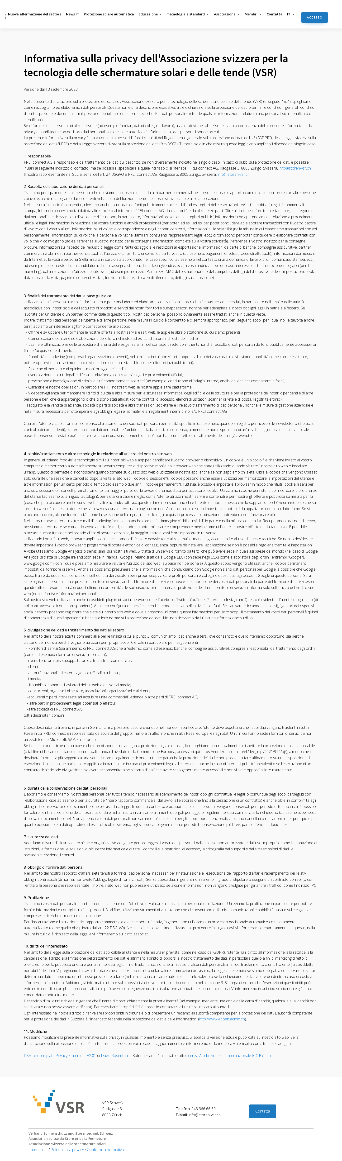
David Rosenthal (114, 1055)
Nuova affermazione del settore (34, 14)
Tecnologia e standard (188, 14)
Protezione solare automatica (109, 14)
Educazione (150, 14)
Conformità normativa (105, 1149)
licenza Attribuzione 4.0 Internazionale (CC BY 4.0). (228, 1055)
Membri (253, 14)
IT (291, 14)
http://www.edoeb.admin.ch (222, 1019)
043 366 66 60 (196, 1108)
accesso (314, 17)
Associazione (227, 14)
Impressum (38, 1149)
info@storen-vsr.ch (198, 1115)
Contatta (274, 14)
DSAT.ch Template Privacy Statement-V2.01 (60, 1055)
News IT (72, 14)
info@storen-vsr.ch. (295, 168)
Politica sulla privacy (68, 1149)
